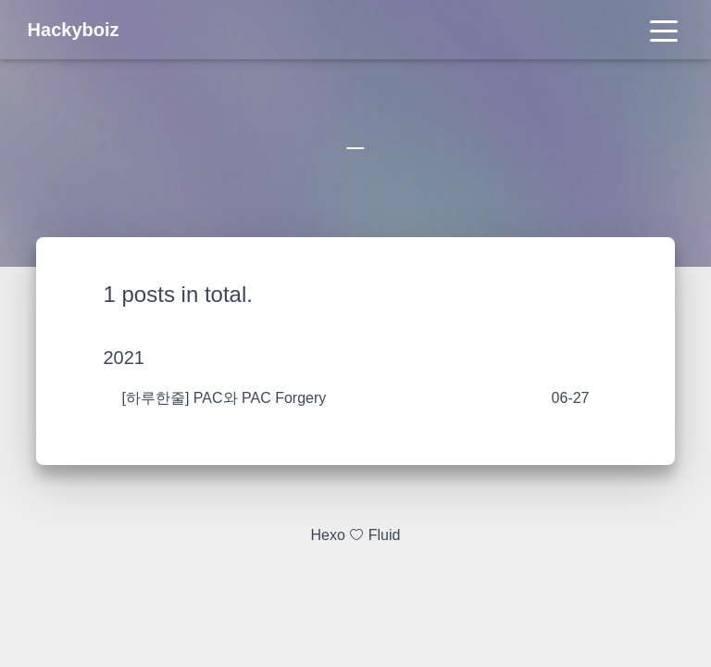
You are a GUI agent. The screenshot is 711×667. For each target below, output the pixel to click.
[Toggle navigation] (664, 30)
